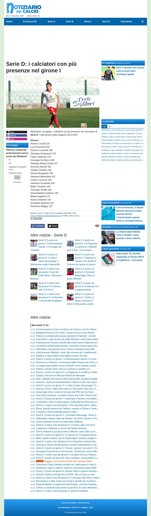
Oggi (104, 126)
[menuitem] (142, 21)
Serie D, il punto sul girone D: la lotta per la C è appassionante (87, 286)
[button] (17, 177)
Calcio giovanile (110, 249)
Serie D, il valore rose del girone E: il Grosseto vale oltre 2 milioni (67, 478)
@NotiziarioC (74, 216)
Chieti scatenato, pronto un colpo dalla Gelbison (59, 422)
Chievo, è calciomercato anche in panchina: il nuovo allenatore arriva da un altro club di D (79, 487)
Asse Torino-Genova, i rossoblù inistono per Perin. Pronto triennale (68, 395)
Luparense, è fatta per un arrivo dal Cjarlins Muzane (61, 428)
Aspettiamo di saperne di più (17, 168)
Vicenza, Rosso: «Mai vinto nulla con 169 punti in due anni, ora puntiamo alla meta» (77, 389)
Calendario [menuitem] (126, 21)
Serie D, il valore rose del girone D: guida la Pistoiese (62, 491)
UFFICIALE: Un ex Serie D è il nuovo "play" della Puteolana (124, 130)
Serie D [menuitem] (106, 21)
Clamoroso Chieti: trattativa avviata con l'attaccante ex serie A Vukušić (70, 464)
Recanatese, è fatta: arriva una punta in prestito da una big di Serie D (69, 481)
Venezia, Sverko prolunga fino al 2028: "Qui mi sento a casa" (65, 474)
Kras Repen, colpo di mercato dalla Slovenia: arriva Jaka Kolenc (67, 339)
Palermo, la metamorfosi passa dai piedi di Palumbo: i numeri (66, 336)
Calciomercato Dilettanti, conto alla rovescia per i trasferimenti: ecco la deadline (74, 352)
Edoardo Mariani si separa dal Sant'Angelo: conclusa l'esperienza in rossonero (74, 484)
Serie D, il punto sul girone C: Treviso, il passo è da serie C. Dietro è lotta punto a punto (78, 448)
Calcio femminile (111, 203)
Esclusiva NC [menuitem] (30, 21)
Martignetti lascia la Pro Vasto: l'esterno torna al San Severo (65, 332)
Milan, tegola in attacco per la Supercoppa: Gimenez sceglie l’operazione (71, 438)
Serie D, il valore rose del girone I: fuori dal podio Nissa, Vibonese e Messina (73, 405)
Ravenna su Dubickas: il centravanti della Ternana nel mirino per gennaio (71, 362)
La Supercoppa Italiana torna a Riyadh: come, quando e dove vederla (70, 365)
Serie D (41, 213)
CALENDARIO (64, 508)
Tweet (53, 226)
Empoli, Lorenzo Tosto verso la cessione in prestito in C (63, 369)
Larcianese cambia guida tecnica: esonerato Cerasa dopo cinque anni (70, 346)
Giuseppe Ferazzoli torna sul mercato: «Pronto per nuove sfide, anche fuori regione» (77, 451)
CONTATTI (75, 508)
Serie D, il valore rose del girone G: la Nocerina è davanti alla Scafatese (50, 297)
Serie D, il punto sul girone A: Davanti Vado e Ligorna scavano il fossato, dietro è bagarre (79, 471)
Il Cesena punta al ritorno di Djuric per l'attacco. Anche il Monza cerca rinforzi (73, 329)
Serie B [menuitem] (69, 21)
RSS (91, 508)
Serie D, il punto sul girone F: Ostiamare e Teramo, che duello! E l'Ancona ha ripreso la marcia (82, 398)
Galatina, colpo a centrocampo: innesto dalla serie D (121, 137)
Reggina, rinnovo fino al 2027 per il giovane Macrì (64, 461)
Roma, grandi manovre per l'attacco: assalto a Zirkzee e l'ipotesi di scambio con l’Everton (79, 408)
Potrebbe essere (15, 173)
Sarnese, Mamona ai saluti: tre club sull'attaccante (121, 157)
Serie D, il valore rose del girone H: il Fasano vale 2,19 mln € (49, 286)
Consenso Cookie (68, 503)
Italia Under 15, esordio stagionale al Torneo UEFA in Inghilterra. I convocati (130, 256)
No (10, 163)
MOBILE (84, 508)
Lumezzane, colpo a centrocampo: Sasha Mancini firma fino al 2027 (69, 402)
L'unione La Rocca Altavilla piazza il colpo (56, 412)
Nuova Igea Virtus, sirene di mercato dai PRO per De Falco (65, 392)
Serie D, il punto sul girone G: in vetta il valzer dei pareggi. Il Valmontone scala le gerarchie (80, 385)
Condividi (38, 226)
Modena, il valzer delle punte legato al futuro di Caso (61, 356)
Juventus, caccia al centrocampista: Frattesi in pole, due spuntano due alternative (75, 382)
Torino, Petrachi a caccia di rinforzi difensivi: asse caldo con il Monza (69, 431)
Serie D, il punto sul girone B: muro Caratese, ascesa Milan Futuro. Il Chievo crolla (76, 458)
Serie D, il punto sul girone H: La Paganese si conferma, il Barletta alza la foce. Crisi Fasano (81, 372)
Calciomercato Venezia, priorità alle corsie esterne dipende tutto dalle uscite (73, 342)
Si (9, 160)
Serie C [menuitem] (88, 21)
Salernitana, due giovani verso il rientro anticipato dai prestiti (65, 349)
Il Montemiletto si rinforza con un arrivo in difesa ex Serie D (124, 140)
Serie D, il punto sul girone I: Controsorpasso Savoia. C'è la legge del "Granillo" (74, 359)
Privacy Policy (84, 503)
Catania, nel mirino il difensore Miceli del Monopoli (60, 375)
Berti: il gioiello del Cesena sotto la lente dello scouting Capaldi (66, 379)
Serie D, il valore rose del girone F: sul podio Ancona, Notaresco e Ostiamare (73, 454)
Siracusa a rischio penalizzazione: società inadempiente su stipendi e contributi (74, 445)
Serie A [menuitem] (51, 21)
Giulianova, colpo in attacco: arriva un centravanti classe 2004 (66, 468)
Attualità (106, 227)
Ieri (109, 126)
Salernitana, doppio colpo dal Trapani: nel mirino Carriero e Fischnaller (70, 418)
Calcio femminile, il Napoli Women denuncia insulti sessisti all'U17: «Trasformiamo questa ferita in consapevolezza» (129, 214)
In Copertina (108, 63)
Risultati (17, 182)
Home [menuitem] (9, 21)
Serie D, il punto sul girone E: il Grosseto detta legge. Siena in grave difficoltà (73, 415)
